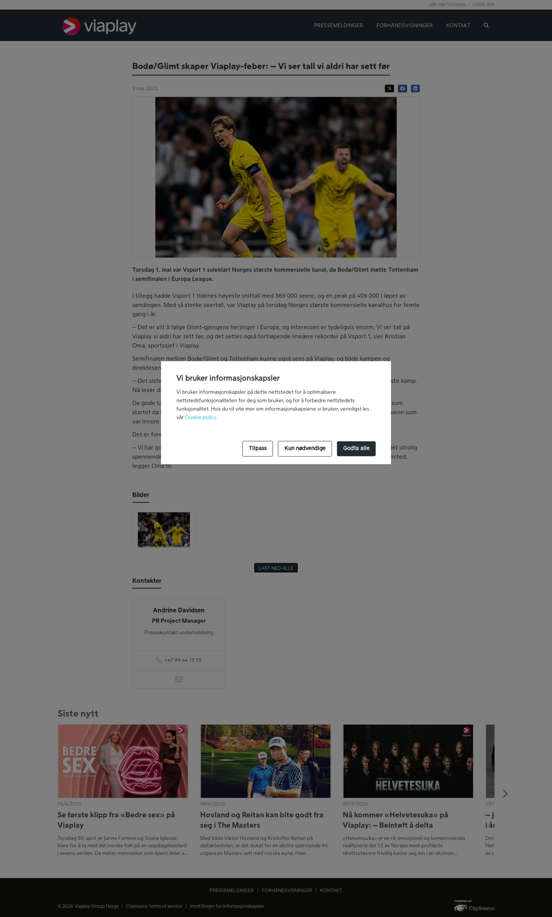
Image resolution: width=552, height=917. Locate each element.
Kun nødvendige (304, 448)
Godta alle (356, 448)
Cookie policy (200, 417)
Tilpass (257, 448)
